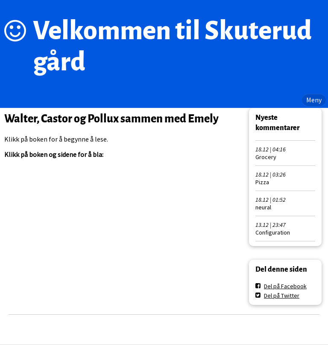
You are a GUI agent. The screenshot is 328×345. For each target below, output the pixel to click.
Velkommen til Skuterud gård (172, 46)
